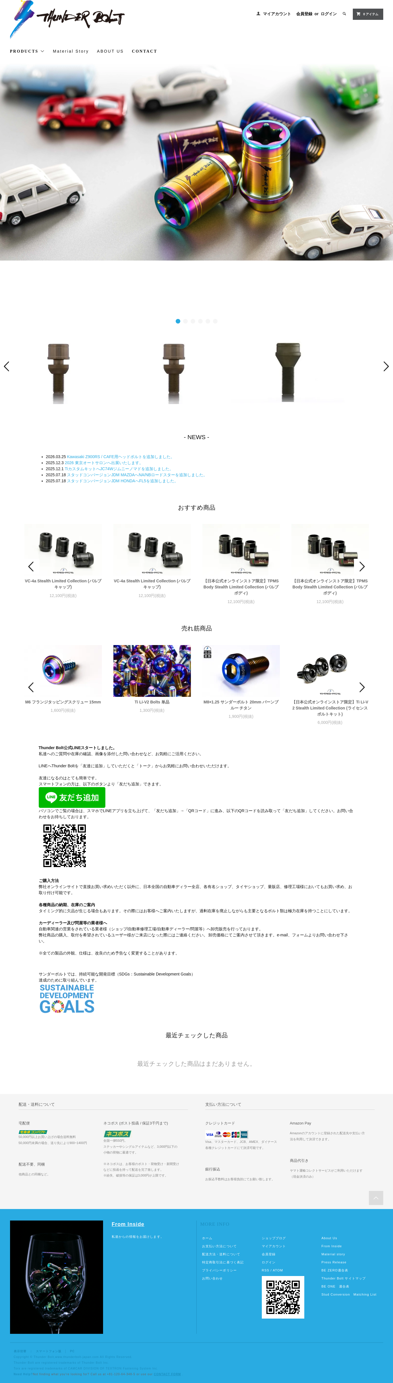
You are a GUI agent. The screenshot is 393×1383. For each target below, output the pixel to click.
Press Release (334, 1262)
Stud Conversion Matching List (349, 1294)
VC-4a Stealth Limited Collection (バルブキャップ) (63, 584)
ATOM (278, 1270)
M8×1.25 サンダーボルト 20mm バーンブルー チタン (241, 705)
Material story (333, 1254)
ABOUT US (110, 51)
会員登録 (304, 14)
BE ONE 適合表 (335, 1286)
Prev (7, 366)
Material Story (71, 51)
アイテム (367, 14)
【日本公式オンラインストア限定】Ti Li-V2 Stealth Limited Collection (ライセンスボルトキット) (330, 708)
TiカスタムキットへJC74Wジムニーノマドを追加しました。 (119, 468)
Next (385, 366)
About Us (329, 1238)
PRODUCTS (27, 51)
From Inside (128, 1224)
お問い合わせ (212, 1278)
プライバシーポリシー (219, 1270)
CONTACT (145, 51)
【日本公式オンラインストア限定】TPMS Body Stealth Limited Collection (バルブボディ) (241, 587)
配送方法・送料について (221, 1254)
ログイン (329, 14)
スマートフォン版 (48, 1351)
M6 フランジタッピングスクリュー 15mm (63, 702)
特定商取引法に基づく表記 (223, 1262)
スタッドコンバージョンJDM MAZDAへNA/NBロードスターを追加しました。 (137, 475)
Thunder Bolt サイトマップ (344, 1278)
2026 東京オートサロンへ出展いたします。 (104, 462)
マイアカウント (277, 14)
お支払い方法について (219, 1246)
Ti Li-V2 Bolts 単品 (152, 702)
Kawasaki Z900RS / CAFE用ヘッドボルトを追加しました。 (120, 456)
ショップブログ (274, 1238)
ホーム (207, 1238)
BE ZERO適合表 (335, 1270)
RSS (265, 1270)
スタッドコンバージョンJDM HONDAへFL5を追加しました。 (122, 481)
